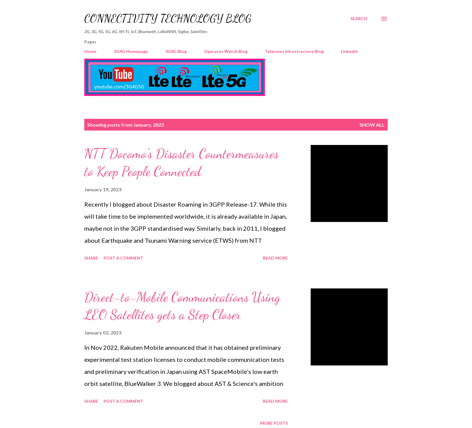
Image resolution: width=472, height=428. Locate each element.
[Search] (358, 18)
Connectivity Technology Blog (167, 18)
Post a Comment (123, 257)
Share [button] (91, 257)
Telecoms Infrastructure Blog (294, 51)
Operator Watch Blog (225, 51)
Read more (275, 257)
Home (90, 51)
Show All (372, 125)
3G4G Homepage (131, 51)
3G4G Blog (176, 51)
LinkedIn (349, 51)
